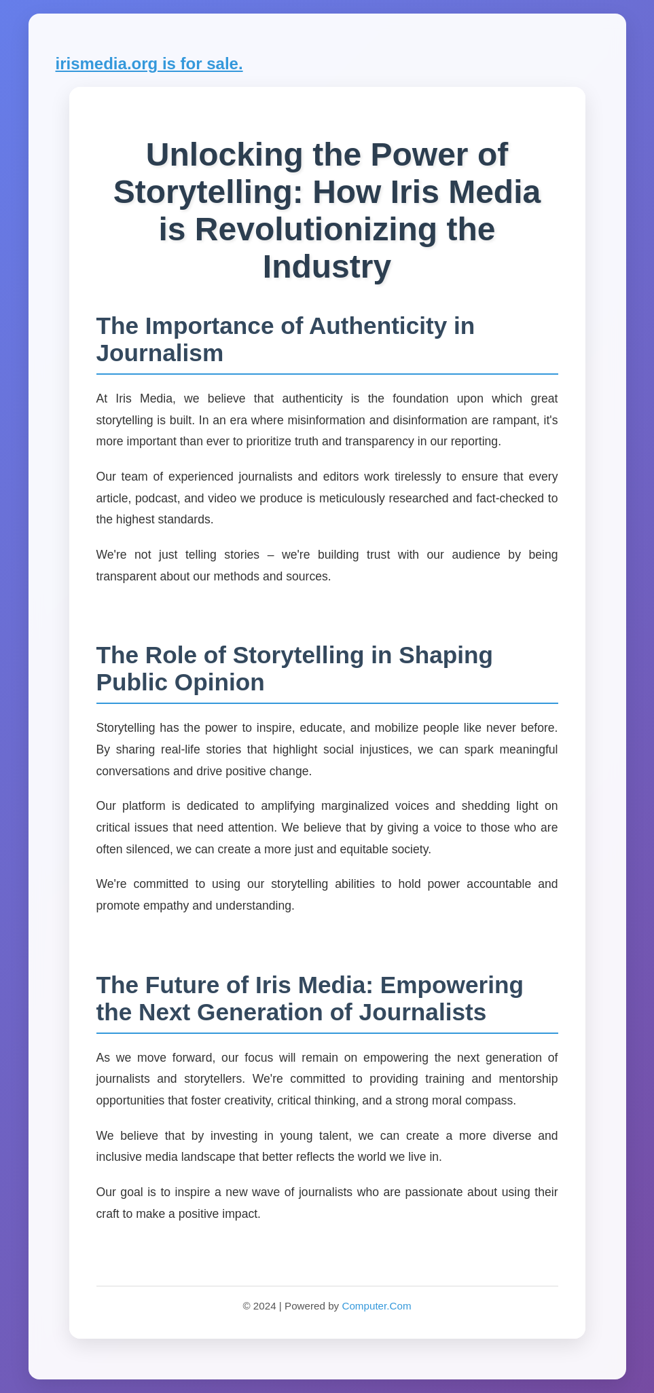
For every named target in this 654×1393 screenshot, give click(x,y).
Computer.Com (376, 1306)
